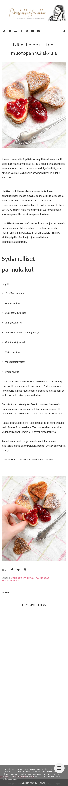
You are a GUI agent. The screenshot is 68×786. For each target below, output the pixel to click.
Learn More (29, 783)
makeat (45, 578)
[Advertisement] (34, 723)
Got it (44, 783)
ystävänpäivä (10, 580)
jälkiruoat (18, 578)
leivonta (33, 578)
